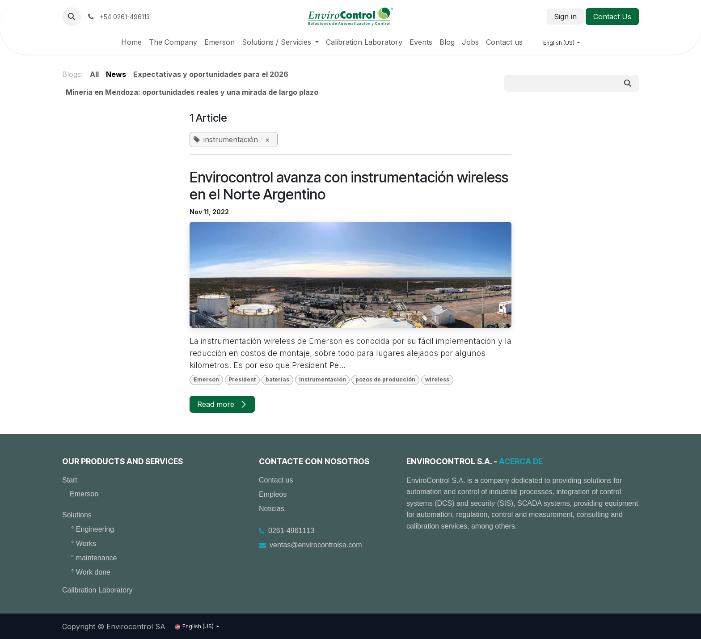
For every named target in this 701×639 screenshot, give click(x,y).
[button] (71, 16)
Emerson (84, 494)
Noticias (271, 508)
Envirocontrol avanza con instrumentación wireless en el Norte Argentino (349, 186)
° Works (83, 543)
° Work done (90, 572)
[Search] (628, 83)
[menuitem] (131, 42)
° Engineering (92, 529)
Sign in (565, 16)
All (94, 74)
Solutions (77, 515)
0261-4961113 (291, 530)
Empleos (273, 494)
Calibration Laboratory (97, 590)
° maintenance (94, 558)
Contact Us (612, 16)
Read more (222, 404)
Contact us (276, 480)
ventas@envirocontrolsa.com (316, 545)
